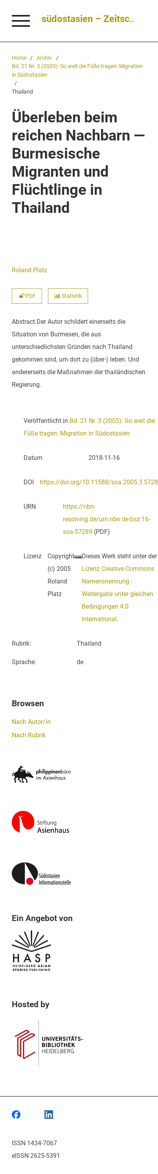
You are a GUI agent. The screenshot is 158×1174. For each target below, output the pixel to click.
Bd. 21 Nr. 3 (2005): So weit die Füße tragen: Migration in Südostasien (77, 70)
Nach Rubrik (29, 735)
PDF (27, 296)
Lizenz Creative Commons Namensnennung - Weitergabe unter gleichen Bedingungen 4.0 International (118, 594)
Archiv (44, 58)
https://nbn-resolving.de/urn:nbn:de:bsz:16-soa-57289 (106, 519)
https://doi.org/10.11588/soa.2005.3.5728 (99, 482)
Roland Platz (29, 270)
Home (19, 58)
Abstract (23, 321)
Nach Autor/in (31, 721)
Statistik (68, 296)
